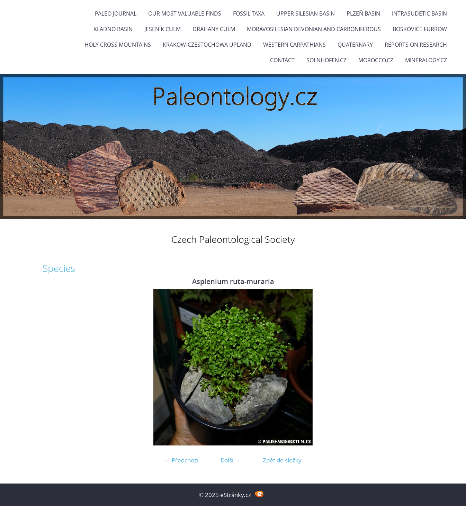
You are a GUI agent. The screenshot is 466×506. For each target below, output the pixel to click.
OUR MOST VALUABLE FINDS (184, 13)
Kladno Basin (113, 29)
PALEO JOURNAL (115, 13)
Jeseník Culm (162, 29)
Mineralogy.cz (426, 60)
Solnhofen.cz (326, 60)
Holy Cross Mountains (117, 44)
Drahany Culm (213, 29)
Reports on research (416, 44)
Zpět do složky (282, 460)
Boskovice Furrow (420, 29)
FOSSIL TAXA (249, 13)
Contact (282, 60)
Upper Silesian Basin (305, 13)
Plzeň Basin (363, 13)
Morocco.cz (375, 60)
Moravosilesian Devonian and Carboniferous (314, 29)
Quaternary (355, 44)
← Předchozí (181, 460)
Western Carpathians (294, 44)
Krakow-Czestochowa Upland (207, 44)
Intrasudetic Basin (419, 13)
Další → (231, 460)
